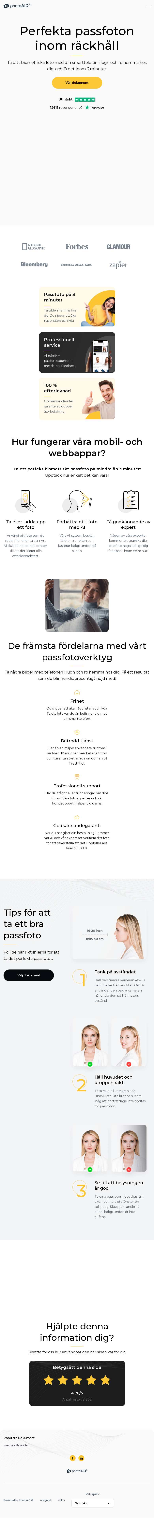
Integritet (45, 1500)
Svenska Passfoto (16, 1445)
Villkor (61, 1500)
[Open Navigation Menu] (148, 6)
